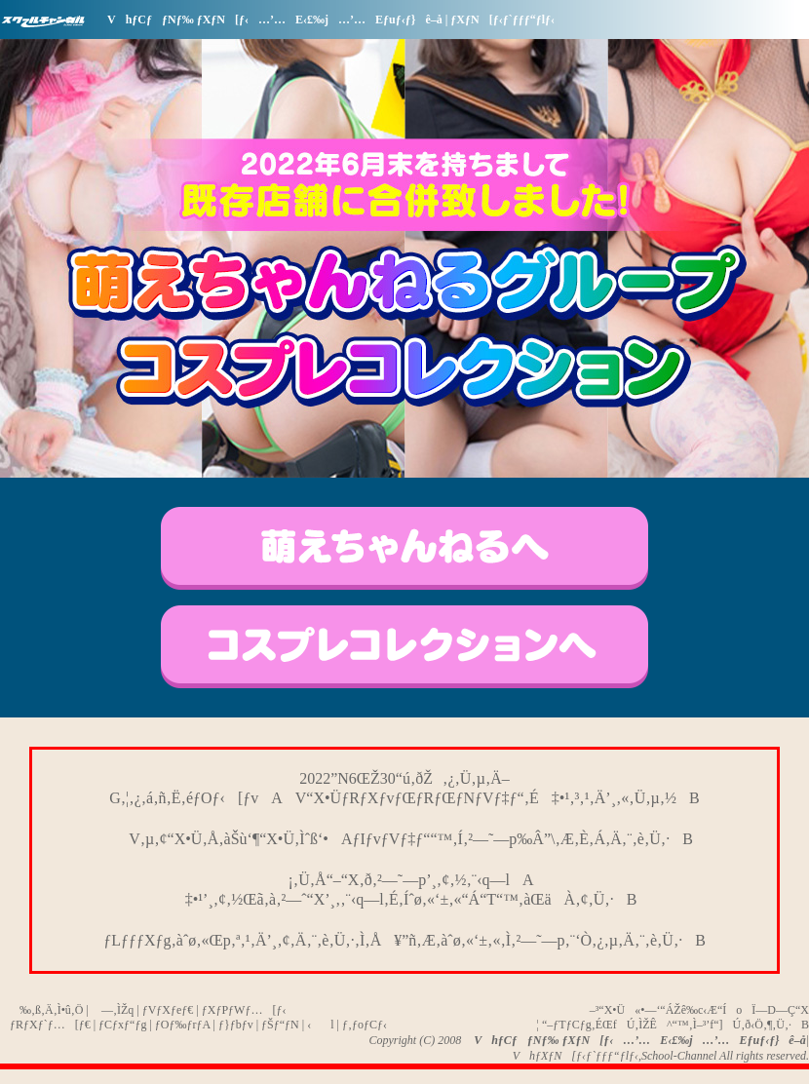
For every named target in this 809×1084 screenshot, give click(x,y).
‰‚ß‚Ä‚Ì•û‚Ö (47, 1010)
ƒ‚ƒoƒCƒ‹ (364, 1024)
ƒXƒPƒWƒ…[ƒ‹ (244, 1010)
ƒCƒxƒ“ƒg (122, 1024)
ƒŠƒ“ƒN (280, 1024)
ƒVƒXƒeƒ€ (168, 1010)
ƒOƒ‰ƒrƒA (183, 1024)
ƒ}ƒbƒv (235, 1024)
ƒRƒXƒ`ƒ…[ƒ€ (50, 1024)
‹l (320, 1024)
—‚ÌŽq (113, 1010)
